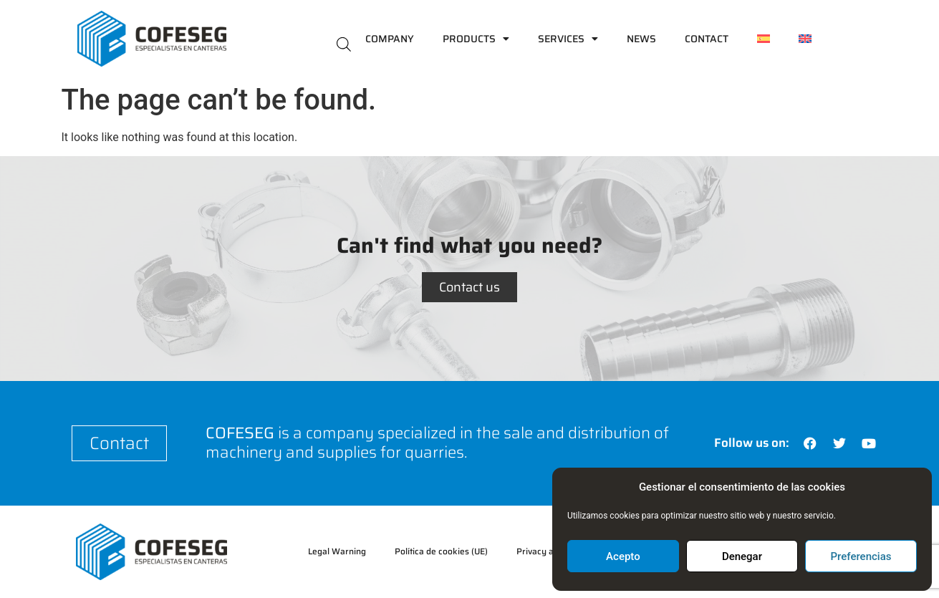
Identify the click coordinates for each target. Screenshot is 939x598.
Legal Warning (337, 551)
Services (568, 38)
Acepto (623, 556)
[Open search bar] (344, 43)
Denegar (742, 556)
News (641, 39)
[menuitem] (763, 39)
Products (476, 38)
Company (389, 39)
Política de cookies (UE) (441, 551)
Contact (706, 39)
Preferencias (861, 556)
